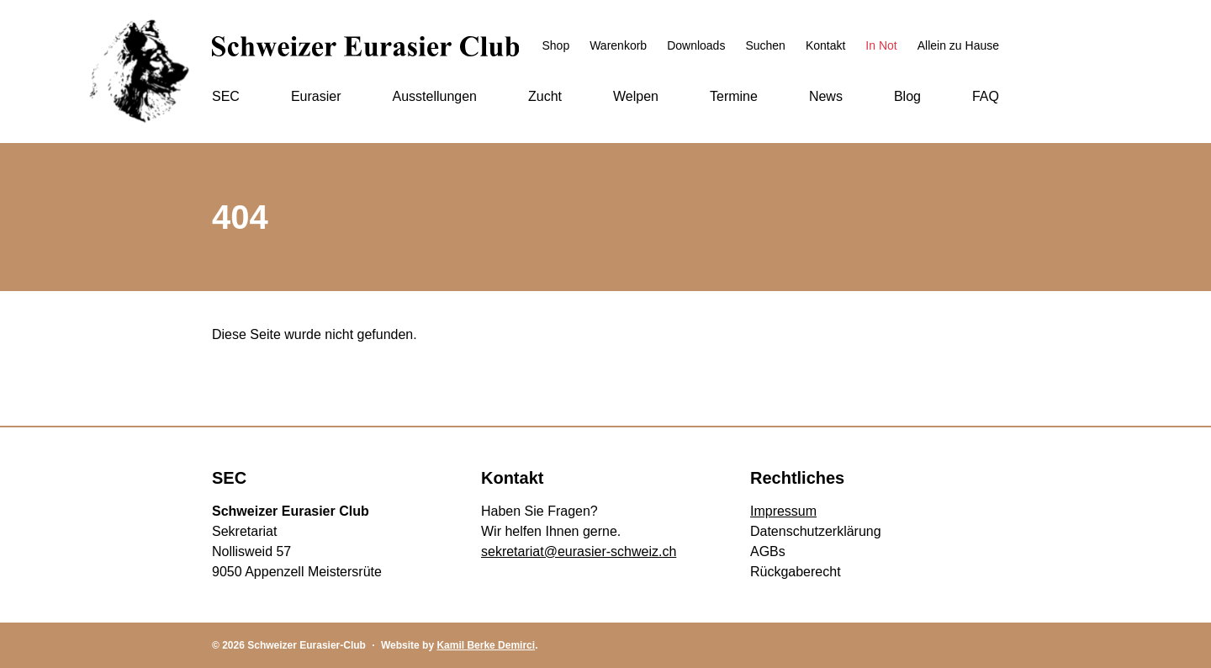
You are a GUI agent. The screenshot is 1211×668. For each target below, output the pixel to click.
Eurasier (316, 96)
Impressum (783, 511)
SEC (226, 96)
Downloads (696, 45)
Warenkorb (618, 45)
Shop (555, 45)
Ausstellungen (434, 96)
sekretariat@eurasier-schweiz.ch (578, 551)
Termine (734, 96)
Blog (907, 96)
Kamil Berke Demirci (485, 645)
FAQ (985, 96)
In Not (880, 45)
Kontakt (825, 45)
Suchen (765, 45)
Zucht (545, 96)
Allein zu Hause (958, 45)
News (826, 96)
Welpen (635, 96)
